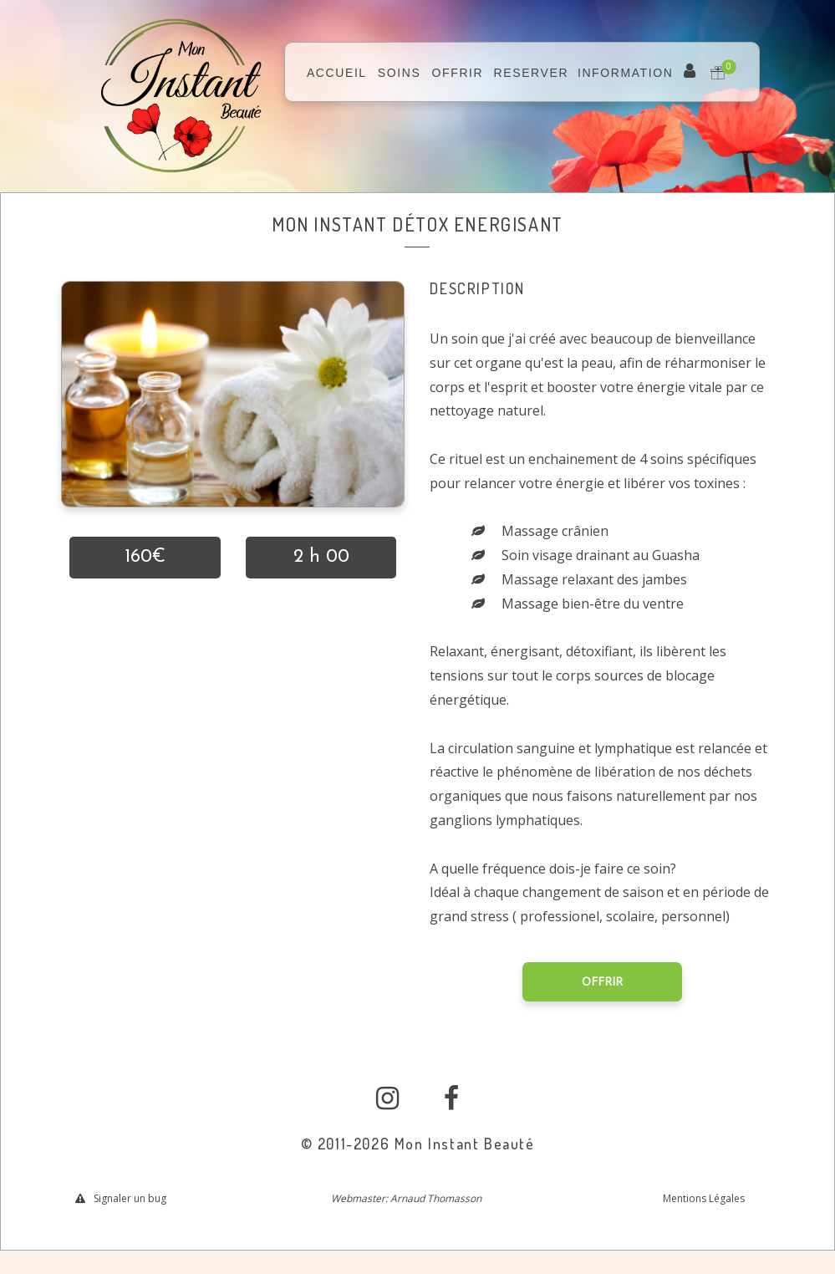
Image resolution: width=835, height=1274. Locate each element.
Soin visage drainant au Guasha (601, 555)
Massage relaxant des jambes (594, 579)
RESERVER (531, 72)
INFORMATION (626, 72)
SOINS (399, 72)
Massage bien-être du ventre (593, 603)
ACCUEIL (337, 72)
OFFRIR (458, 72)
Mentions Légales (704, 1198)
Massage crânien (555, 531)
